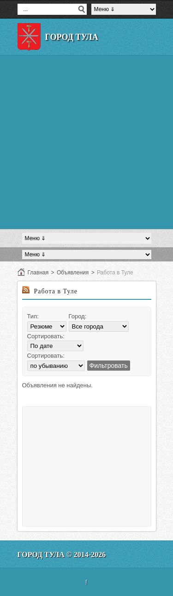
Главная (38, 272)
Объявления (73, 272)
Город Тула (71, 37)
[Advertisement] (86, 142)
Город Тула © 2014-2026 (62, 555)
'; (56, 365)
